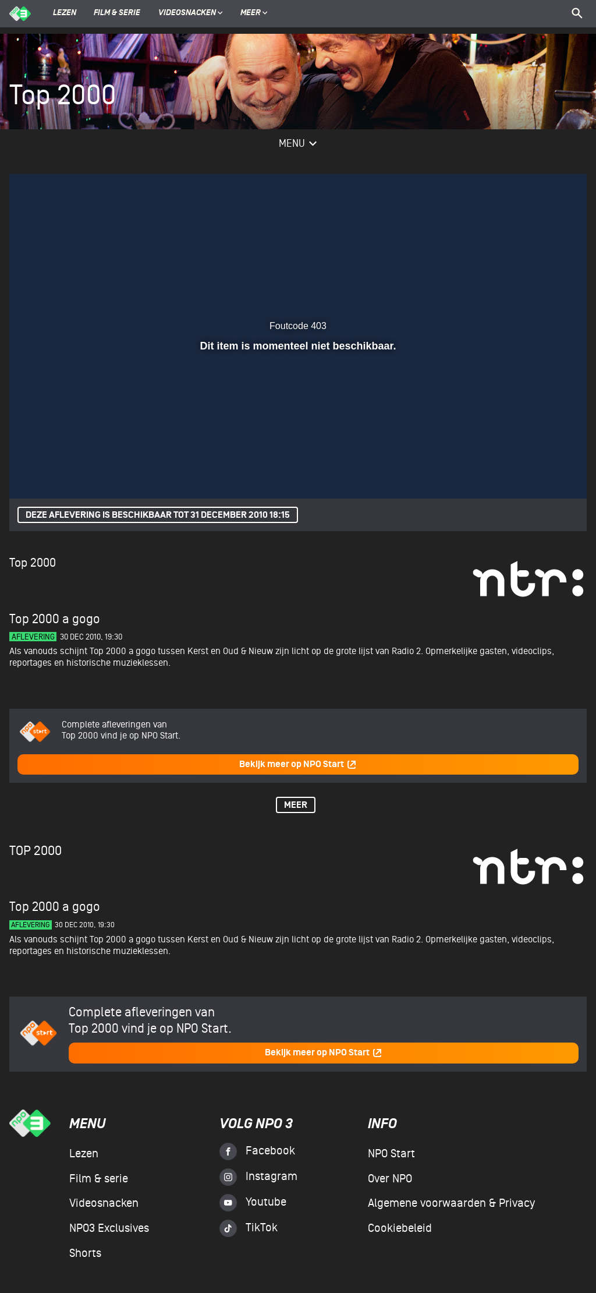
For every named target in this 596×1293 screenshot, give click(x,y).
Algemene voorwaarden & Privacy (451, 1203)
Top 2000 (32, 563)
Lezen (64, 13)
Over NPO (390, 1178)
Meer (254, 13)
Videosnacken (187, 13)
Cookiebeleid (400, 1228)
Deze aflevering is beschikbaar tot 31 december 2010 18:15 (158, 515)
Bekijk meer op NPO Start (298, 764)
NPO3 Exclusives (109, 1228)
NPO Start (391, 1153)
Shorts (85, 1253)
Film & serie (117, 13)
